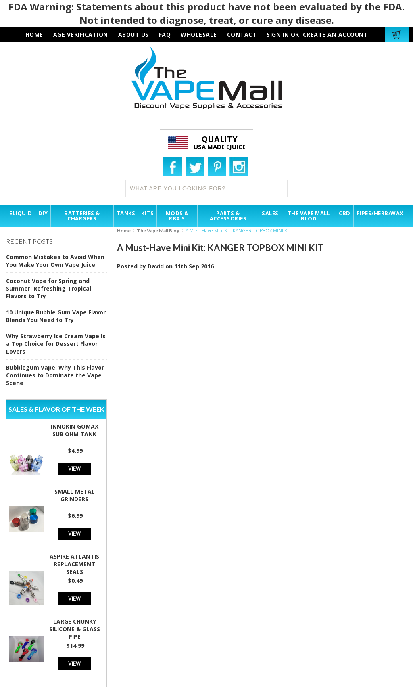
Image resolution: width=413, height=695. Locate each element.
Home (124, 231)
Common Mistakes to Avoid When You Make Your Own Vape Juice (55, 260)
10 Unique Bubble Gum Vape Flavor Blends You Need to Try (56, 316)
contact (242, 34)
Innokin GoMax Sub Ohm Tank (74, 430)
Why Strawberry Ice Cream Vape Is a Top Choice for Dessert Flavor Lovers (56, 343)
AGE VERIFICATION (80, 34)
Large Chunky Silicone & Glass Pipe (74, 629)
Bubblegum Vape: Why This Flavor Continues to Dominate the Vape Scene (55, 375)
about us (133, 34)
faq (165, 34)
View (74, 468)
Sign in (278, 34)
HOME (34, 34)
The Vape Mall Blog (158, 231)
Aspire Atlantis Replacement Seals (74, 564)
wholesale (199, 34)
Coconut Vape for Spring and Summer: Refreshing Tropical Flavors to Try (48, 288)
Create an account (335, 34)
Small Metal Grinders (74, 495)
